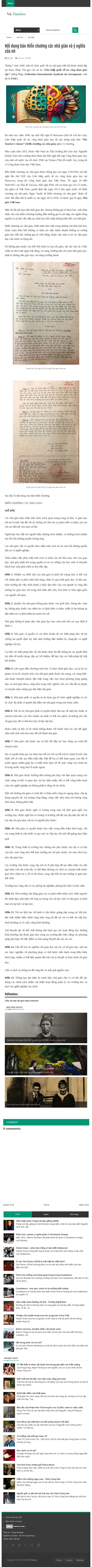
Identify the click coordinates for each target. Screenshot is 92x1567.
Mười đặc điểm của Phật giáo (31, 1393)
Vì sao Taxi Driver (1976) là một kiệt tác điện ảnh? (40, 1261)
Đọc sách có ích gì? (26, 1450)
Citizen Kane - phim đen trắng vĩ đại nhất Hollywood (42, 1248)
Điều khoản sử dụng (14, 1521)
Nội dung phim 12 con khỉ (28, 1342)
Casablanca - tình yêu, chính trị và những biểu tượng (42, 1288)
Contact (69, 1560)
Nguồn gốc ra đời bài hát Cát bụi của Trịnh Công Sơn (43, 1493)
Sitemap (79, 1560)
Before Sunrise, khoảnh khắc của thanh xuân (38, 1329)
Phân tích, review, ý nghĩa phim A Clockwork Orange (42, 1234)
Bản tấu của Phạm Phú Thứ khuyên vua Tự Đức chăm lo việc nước (50, 1407)
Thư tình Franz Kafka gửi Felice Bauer (36, 1465)
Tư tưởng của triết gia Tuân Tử (32, 1436)
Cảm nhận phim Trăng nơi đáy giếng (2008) (37, 1221)
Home (46, 1205)
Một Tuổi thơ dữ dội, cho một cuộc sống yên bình (41, 1379)
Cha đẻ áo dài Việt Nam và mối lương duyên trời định (43, 1422)
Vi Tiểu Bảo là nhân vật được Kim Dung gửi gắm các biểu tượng (48, 1364)
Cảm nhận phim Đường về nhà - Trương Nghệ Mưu (41, 1302)
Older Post (84, 1205)
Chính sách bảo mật (13, 1517)
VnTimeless (32, 1560)
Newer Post (8, 1205)
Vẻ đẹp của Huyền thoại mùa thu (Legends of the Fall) (42, 1315)
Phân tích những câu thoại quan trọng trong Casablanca (44, 1275)
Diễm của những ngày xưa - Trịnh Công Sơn (38, 1479)
